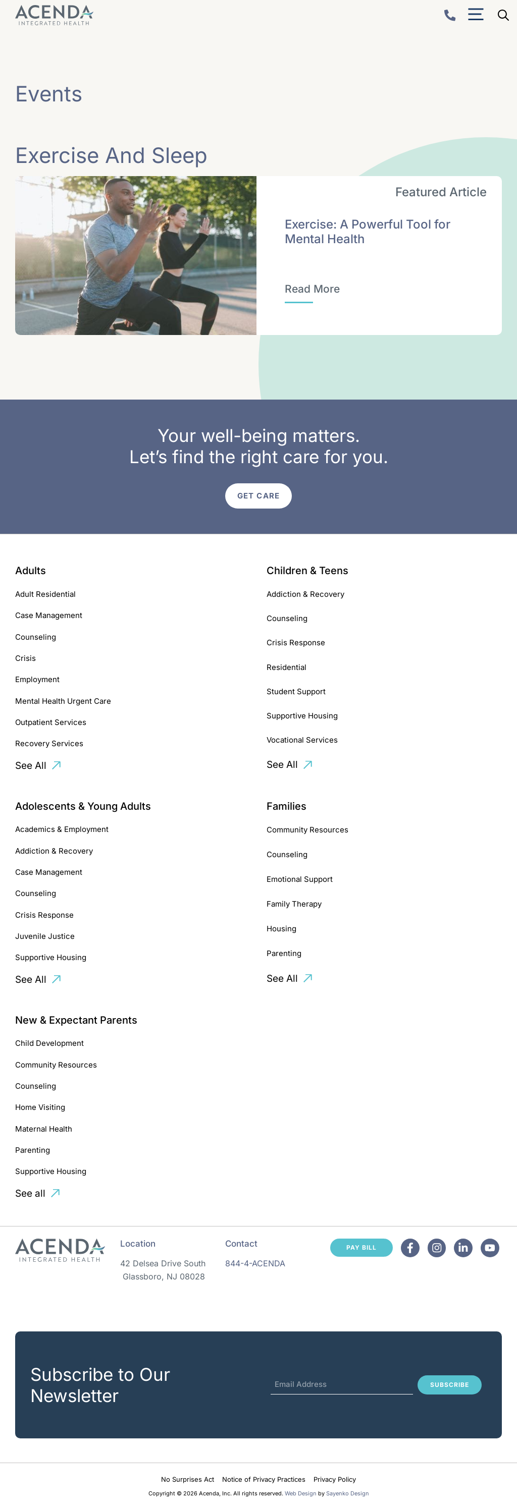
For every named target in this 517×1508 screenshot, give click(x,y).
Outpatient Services (50, 722)
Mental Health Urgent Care (63, 701)
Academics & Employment (62, 829)
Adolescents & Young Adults (83, 806)
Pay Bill (361, 1247)
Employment (37, 679)
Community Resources (307, 829)
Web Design (301, 1493)
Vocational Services (302, 740)
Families (286, 806)
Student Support (296, 691)
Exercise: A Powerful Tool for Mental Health (367, 231)
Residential (286, 667)
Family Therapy (294, 904)
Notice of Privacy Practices (263, 1479)
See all (30, 1193)
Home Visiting (40, 1107)
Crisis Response (296, 642)
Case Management (48, 615)
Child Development (49, 1043)
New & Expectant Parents (76, 1020)
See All (30, 765)
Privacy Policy (335, 1479)
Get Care (258, 495)
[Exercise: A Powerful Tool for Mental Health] (312, 289)
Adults (30, 571)
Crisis (25, 658)
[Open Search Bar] (503, 15)
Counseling (35, 637)
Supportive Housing (302, 715)
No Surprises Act (187, 1479)
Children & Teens (307, 571)
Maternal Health (43, 1129)
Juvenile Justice (45, 936)
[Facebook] (410, 1248)
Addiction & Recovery (305, 594)
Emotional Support (300, 879)
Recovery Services (49, 743)
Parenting (284, 953)
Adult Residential (45, 594)
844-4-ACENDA (255, 1263)
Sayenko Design (347, 1493)
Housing (281, 928)
